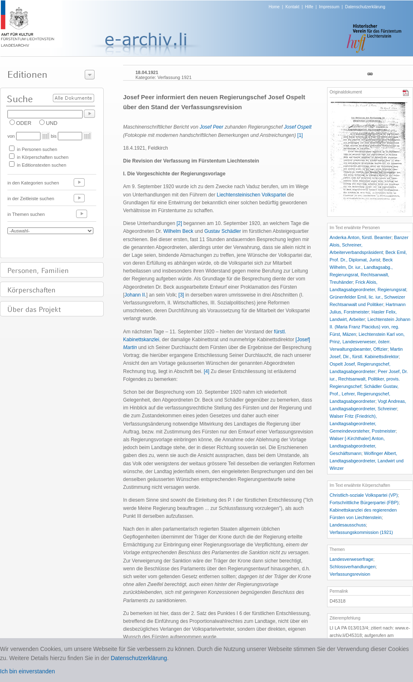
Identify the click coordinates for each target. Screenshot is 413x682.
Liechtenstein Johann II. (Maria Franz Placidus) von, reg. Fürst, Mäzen (370, 327)
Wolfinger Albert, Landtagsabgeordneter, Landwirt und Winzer (367, 461)
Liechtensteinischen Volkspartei (251, 195)
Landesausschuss (348, 524)
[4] (206, 371)
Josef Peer (211, 127)
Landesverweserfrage (351, 559)
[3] (181, 295)
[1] (300, 135)
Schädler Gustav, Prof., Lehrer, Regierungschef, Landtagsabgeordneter (364, 394)
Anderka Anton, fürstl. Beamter (361, 237)
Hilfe (309, 7)
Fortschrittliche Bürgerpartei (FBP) (364, 502)
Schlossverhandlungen (352, 566)
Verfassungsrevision (350, 574)
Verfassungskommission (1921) (361, 532)
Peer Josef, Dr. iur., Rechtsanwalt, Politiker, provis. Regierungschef (369, 379)
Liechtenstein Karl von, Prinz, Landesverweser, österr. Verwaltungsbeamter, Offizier (367, 342)
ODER (23, 123)
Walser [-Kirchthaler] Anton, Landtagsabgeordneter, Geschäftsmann (357, 446)
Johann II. (135, 295)
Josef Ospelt (298, 127)
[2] (179, 223)
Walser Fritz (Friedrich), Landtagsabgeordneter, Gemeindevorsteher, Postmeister (363, 423)
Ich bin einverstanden (27, 671)
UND (51, 123)
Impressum (329, 7)
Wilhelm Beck (178, 231)
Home (274, 7)
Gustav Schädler (222, 231)
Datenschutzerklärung (365, 7)
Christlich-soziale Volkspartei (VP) (364, 495)
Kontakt (292, 7)
